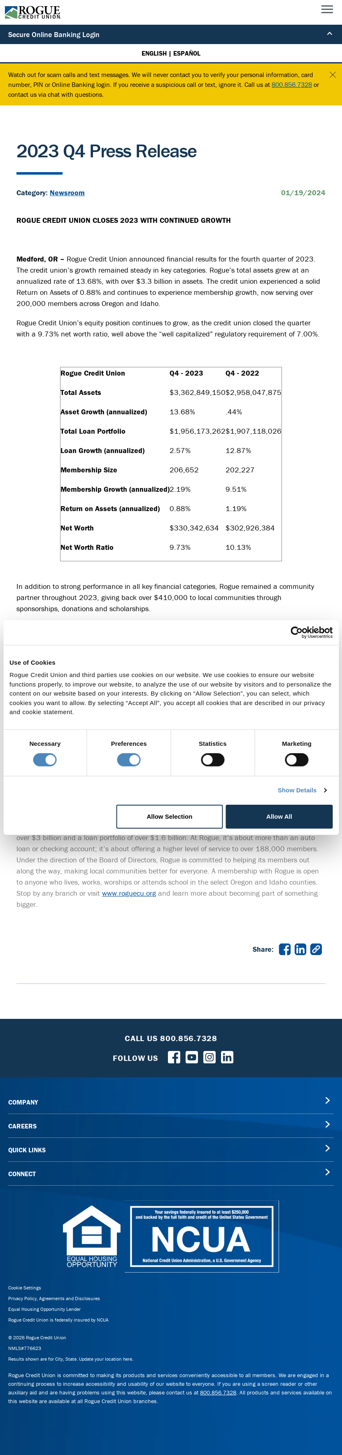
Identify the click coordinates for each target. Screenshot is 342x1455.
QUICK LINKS (27, 1150)
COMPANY (23, 1102)
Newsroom (67, 192)
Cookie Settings (24, 1288)
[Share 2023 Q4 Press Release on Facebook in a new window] (285, 948)
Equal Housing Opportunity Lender (44, 1309)
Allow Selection (170, 816)
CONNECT (22, 1174)
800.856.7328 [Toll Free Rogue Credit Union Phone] (188, 1038)
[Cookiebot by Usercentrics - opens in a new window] (297, 632)
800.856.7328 (292, 84)
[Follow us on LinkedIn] (227, 1056)
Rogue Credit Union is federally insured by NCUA (58, 1320)
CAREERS (22, 1126)
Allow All (279, 816)
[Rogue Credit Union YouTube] (192, 1056)
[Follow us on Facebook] (174, 1056)
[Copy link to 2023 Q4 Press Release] (316, 948)
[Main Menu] (327, 11)
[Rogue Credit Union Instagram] (209, 1056)
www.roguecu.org (129, 893)
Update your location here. (106, 1359)
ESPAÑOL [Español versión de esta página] (186, 53)
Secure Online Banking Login (170, 34)
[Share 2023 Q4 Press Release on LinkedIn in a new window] (300, 948)
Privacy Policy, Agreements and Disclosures (54, 1298)
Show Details (297, 790)
